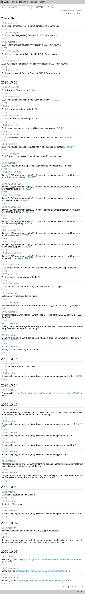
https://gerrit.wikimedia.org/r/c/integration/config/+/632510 (43, 571)
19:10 (4, 153)
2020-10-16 (9, 82)
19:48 (4, 97)
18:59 (4, 253)
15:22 (4, 409)
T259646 (53, 412)
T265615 (13, 340)
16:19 (4, 501)
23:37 (4, 556)
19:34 (4, 125)
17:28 (4, 32)
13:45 (4, 442)
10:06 (4, 511)
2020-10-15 (9, 359)
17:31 (4, 23)
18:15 (4, 293)
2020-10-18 (9, 18)
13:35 (4, 451)
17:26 (4, 42)
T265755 (32, 177)
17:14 (4, 70)
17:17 (4, 61)
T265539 (68, 137)
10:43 (4, 528)
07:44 (4, 346)
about (79, 591)
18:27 (4, 274)
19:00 (4, 241)
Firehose (33, 2)
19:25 (4, 134)
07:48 (4, 335)
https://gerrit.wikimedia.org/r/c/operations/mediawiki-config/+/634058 (48, 393)
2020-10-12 (9, 405)
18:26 (4, 283)
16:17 (4, 568)
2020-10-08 (9, 487)
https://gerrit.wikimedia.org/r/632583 (43, 559)
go (52, 7)
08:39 (4, 472)
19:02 (4, 218)
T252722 (55, 100)
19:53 (4, 87)
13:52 (4, 432)
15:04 (4, 577)
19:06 (4, 163)
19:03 (4, 195)
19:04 (4, 172)
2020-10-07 (9, 523)
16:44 (4, 373)
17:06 (4, 312)
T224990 (69, 147)
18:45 (4, 265)
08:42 (4, 461)
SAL (5, 1)
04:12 (4, 537)
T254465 (78, 376)
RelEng (22, 2)
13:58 (4, 421)
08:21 (4, 323)
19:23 (4, 364)
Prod (14, 2)
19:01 (4, 230)
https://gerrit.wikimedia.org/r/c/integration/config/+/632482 (45, 580)
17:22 (4, 51)
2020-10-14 (9, 385)
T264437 (59, 128)
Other (42, 2)
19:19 (4, 144)
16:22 (4, 492)
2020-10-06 (9, 552)
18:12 (4, 390)
